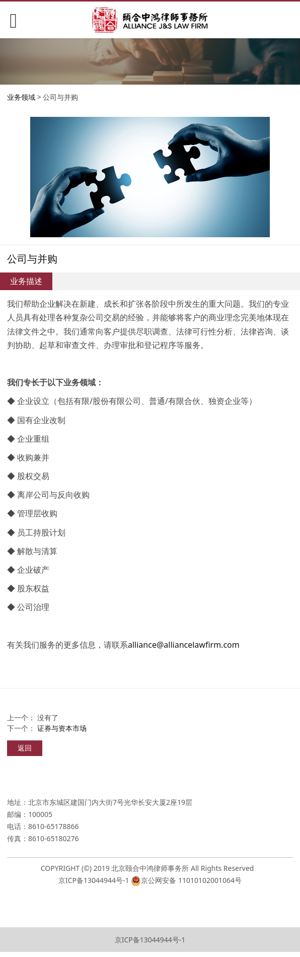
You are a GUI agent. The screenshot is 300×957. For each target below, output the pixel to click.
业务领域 (21, 97)
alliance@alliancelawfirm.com (184, 644)
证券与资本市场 (62, 728)
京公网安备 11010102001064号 (191, 880)
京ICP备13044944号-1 (93, 880)
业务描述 (26, 281)
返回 (25, 748)
